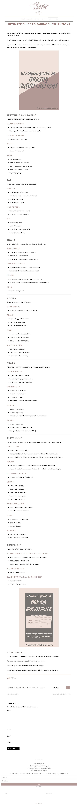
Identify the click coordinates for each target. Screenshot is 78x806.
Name (8, 730)
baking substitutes (13, 678)
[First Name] (45, 687)
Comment (9, 710)
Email (8, 736)
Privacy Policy (35, 687)
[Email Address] (39, 780)
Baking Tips (12, 677)
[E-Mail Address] (59, 687)
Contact (6, 793)
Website (9, 742)
